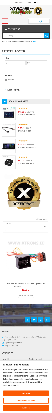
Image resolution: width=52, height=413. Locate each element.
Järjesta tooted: (42, 219)
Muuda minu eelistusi (26, 401)
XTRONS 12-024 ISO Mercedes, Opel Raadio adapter (26, 285)
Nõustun (26, 393)
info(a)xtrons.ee (16, 343)
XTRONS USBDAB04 (26, 163)
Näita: (46, 227)
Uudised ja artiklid (36, 359)
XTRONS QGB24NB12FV (28, 147)
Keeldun (26, 408)
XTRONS (11, 80)
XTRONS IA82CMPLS (26, 115)
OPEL (35, 42)
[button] (26, 28)
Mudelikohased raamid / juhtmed (18, 42)
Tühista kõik (12, 90)
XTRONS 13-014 (24, 131)
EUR (29, 2)
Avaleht (6, 359)
